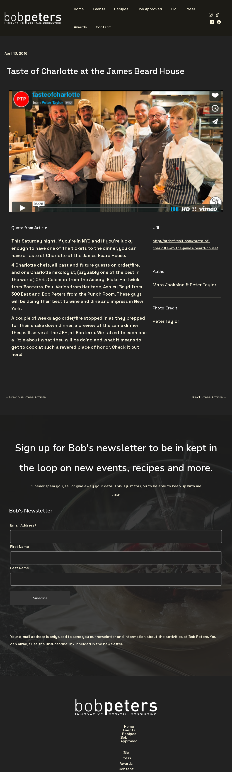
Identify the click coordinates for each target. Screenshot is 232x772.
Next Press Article (209, 397)
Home (77, 727)
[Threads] (223, 15)
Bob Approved (147, 727)
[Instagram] (209, 15)
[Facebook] (211, 22)
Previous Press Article (26, 397)
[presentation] (44, 621)
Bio (84, 738)
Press (100, 738)
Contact (143, 738)
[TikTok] (216, 15)
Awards (120, 738)
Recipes (119, 727)
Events (97, 727)
